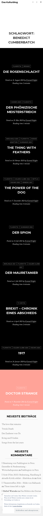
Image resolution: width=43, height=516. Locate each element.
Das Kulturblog (10, 2)
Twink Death (8, 428)
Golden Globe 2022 (22, 179)
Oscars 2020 (35, 348)
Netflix (35, 179)
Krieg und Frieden (10, 438)
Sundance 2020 (27, 227)
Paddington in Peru (30, 470)
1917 (21, 353)
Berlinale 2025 (12, 139)
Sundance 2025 (26, 142)
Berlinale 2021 (10, 264)
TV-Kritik (21, 303)
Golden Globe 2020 (20, 348)
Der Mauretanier (21, 273)
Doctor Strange (21, 393)
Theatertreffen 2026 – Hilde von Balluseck (22, 482)
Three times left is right (14, 486)
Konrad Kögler (31, 80)
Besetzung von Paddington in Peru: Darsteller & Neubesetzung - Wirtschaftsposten (18, 467)
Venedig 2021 (27, 182)
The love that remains (11, 424)
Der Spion (21, 232)
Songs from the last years (13, 442)
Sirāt (39, 478)
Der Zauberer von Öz (11, 433)
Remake (27, 66)
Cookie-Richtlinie (17, 506)
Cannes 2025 (16, 102)
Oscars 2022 (15, 182)
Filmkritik (17, 66)
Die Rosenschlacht (21, 72)
